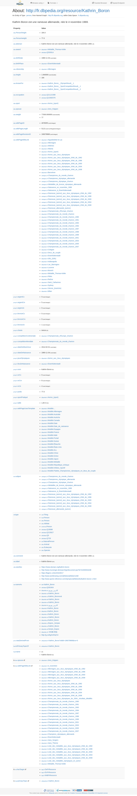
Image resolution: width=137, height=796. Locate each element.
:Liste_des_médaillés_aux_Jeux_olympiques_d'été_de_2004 (66, 755)
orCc (17, 375)
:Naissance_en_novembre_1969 (56, 187)
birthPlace (18, 63)
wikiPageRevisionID (22, 134)
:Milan (46, 291)
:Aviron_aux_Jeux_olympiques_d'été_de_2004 (61, 166)
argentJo (18, 308)
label (16, 561)
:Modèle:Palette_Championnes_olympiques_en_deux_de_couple (68, 471)
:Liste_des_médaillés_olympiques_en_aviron (61, 761)
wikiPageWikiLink (21, 140)
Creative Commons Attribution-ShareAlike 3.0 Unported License (89, 793)
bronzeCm (19, 319)
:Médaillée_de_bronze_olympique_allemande (61, 184)
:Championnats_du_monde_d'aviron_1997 (60, 229)
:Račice (47, 279)
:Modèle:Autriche (50, 417)
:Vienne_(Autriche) (51, 288)
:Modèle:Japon (49, 459)
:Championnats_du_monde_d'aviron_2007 (60, 247)
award (17, 49)
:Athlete (45, 523)
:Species (45, 550)
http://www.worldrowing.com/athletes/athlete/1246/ (60, 576)
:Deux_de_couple (50, 253)
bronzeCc (19, 314)
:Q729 (46, 538)
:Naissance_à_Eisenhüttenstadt (56, 190)
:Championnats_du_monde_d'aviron (57, 214)
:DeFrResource (48, 769)
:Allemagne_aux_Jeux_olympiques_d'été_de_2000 (63, 675)
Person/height (19, 33)
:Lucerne (47, 267)
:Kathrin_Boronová (51, 596)
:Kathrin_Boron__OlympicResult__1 (57, 83)
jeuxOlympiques (21, 358)
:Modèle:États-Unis (51, 447)
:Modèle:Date (49, 423)
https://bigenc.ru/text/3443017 (52, 573)
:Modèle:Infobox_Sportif (53, 468)
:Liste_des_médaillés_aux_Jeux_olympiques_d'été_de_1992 (66, 746)
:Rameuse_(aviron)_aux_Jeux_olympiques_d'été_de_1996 (66, 196)
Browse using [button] (37, 3)
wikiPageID (18, 123)
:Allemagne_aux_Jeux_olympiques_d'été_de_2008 (63, 678)
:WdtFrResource (49, 775)
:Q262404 (47, 587)
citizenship (18, 69)
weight (17, 114)
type (16, 515)
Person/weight (20, 38)
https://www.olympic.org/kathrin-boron (55, 567)
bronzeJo (19, 325)
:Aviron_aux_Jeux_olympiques (55, 155)
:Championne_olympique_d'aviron (57, 181)
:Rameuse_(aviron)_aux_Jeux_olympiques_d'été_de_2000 (66, 199)
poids (17, 392)
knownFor (18, 83)
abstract (17, 44)
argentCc (19, 297)
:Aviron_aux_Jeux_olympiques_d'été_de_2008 (61, 169)
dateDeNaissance (22, 353)
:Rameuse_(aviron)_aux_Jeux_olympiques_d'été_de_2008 (66, 205)
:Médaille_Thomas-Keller (53, 49)
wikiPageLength (20, 129)
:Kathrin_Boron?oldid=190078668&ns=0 (59, 640)
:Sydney (47, 285)
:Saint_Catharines (51, 282)
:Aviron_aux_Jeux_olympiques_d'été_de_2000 (61, 163)
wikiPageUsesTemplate (24, 408)
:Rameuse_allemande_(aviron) (56, 208)
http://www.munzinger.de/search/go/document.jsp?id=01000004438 (66, 570)
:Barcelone (48, 172)
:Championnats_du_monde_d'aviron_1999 (60, 235)
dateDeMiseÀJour (22, 347)
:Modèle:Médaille (50, 462)
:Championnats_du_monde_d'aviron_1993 (60, 223)
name (16, 652)
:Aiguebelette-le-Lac (51, 140)
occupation (18, 95)
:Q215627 (47, 532)
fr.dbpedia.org (83, 15)
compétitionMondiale (23, 341)
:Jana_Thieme (49, 743)
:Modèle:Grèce (49, 456)
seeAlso (17, 567)
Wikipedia (51, 793)
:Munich (47, 270)
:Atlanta (47, 149)
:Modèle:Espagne (50, 429)
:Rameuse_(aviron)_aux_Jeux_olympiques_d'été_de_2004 (66, 202)
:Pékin (46, 276)
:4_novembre (49, 666)
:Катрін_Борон (50, 629)
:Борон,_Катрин (50, 623)
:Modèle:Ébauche (50, 444)
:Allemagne (48, 69)
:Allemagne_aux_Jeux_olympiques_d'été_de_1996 (63, 672)
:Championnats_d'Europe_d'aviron (57, 211)
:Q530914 (47, 52)
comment (18, 556)
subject (17, 476)
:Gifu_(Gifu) (48, 259)
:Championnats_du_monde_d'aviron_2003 (60, 241)
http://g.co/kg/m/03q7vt (49, 635)
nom (17, 369)
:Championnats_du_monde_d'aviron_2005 (60, 244)
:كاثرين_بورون (49, 590)
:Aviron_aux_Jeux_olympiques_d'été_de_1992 (61, 158)
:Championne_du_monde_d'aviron (57, 175)
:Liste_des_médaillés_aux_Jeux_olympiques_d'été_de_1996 (66, 749)
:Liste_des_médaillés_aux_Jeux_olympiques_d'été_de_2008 (66, 758)
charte (17, 330)
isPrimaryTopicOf (21, 646)
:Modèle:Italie (49, 435)
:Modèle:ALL (49, 450)
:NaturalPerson (47, 541)
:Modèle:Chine (49, 453)
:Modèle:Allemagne (51, 411)
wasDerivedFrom (21, 640)
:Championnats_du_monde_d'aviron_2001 (60, 238)
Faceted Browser (99, 3)
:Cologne (47, 250)
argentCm (19, 302)
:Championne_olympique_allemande (58, 178)
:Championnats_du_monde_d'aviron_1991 (60, 220)
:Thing (44, 515)
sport (16, 103)
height (17, 75)
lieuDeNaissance (21, 364)
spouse (17, 109)
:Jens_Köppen (49, 109)
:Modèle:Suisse (50, 441)
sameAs (17, 584)
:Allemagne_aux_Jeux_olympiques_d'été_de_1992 (63, 669)
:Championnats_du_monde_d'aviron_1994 (60, 226)
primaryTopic (21, 781)
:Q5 (45, 535)
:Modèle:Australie (50, 414)
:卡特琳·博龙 (49, 632)
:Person (45, 518)
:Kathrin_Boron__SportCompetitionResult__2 (61, 89)
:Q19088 (47, 529)
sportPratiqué (20, 397)
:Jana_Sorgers (49, 740)
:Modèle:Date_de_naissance (55, 426)
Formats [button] (53, 3)
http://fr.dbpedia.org (55, 15)
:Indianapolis (49, 261)
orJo (17, 386)
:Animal (45, 544)
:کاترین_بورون (49, 605)
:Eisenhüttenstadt (50, 63)
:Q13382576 (48, 98)
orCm (17, 380)
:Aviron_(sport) (49, 103)
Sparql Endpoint (118, 3)
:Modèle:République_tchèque (55, 465)
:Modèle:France (50, 432)
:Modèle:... (48, 408)
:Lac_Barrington (50, 264)
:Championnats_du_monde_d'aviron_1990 (60, 217)
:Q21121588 (48, 95)
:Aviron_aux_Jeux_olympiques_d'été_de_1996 (61, 161)
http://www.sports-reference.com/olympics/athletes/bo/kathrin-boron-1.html (68, 579)
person (29, 15)
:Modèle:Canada (50, 420)
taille (17, 403)
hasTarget (19, 769)
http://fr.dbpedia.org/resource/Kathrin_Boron (68, 10)
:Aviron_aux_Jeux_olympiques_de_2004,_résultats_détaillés (66, 698)
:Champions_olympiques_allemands (57, 734)
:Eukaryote (46, 547)
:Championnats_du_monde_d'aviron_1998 (60, 232)
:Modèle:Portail (50, 438)
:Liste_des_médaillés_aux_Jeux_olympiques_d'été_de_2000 (66, 752)
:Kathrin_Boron (48, 584)
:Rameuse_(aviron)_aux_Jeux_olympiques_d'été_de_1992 (66, 193)
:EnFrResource (48, 772)
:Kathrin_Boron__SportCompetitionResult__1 (61, 86)
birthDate (18, 58)
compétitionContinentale (24, 336)
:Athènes (47, 146)
